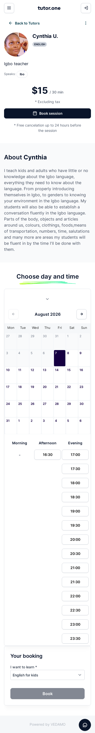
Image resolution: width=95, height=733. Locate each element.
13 (44, 370)
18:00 (75, 483)
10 (8, 370)
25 (20, 404)
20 (45, 387)
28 (57, 404)
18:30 (75, 497)
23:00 (75, 624)
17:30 (75, 469)
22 (69, 387)
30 (82, 404)
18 (20, 387)
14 (57, 370)
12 (32, 370)
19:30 (75, 525)
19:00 (75, 511)
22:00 (75, 596)
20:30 (75, 553)
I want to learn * (23, 667)
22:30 (75, 610)
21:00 (75, 568)
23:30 (75, 638)
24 (8, 404)
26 (32, 404)
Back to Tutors (24, 23)
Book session (48, 113)
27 (44, 404)
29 (69, 404)
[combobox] (48, 300)
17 (7, 387)
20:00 (75, 539)
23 (81, 387)
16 (81, 370)
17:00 (75, 454)
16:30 (47, 454)
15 (69, 370)
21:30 (75, 582)
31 (8, 421)
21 (56, 387)
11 (19, 370)
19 (32, 387)
